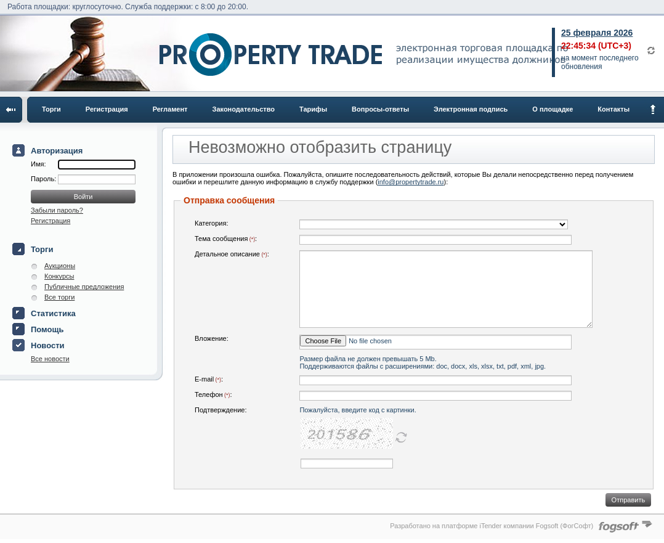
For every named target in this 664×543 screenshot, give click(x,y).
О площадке (552, 109)
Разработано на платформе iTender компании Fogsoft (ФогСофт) (491, 525)
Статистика (53, 313)
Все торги (59, 297)
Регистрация (107, 109)
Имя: (38, 164)
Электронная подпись (471, 109)
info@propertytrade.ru (410, 182)
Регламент (170, 109)
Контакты (613, 109)
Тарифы (313, 109)
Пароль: (44, 178)
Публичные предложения (84, 286)
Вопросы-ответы (380, 109)
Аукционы (59, 265)
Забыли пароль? (57, 210)
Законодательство (244, 109)
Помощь (47, 329)
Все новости (50, 358)
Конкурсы (59, 276)
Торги (51, 109)
